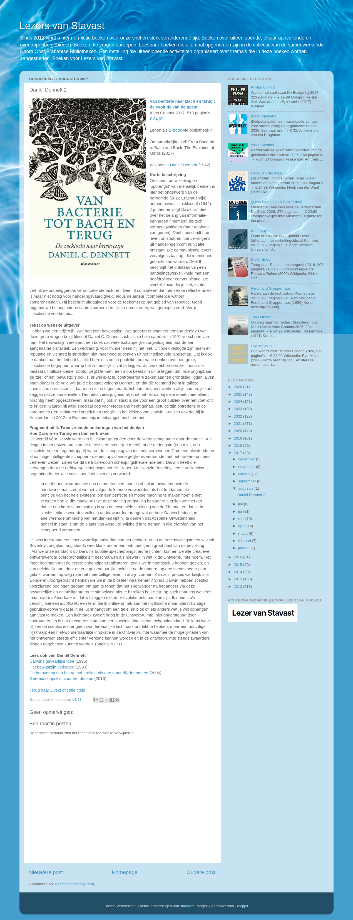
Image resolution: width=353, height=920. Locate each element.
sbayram (187, 906)
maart (243, 533)
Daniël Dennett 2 (251, 495)
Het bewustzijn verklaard (51, 667)
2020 (238, 431)
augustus (246, 488)
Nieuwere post (46, 872)
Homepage (124, 872)
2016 (238, 557)
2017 (238, 453)
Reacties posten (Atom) (74, 884)
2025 (238, 394)
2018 (238, 445)
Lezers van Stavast (62, 25)
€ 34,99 (157, 119)
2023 (238, 409)
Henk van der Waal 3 (268, 173)
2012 (238, 586)
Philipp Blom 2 (263, 87)
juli (241, 504)
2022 (238, 416)
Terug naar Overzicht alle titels (57, 690)
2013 (238, 579)
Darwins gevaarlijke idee (51, 661)
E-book (175, 130)
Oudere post (201, 872)
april (242, 526)
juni (241, 511)
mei (241, 519)
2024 (238, 401)
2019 (238, 438)
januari (244, 548)
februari (245, 541)
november (247, 467)
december (247, 459)
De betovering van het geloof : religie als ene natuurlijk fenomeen (88, 673)
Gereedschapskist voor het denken (61, 678)
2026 (238, 387)
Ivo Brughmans (263, 116)
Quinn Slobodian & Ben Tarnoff (276, 202)
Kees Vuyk (260, 231)
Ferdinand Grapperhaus (270, 288)
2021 (238, 423)
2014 (238, 572)
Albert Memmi (262, 145)
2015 (238, 565)
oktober (245, 474)
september (247, 481)
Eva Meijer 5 (261, 346)
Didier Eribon (261, 259)
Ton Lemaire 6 (263, 317)
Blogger (241, 906)
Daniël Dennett (183, 165)
